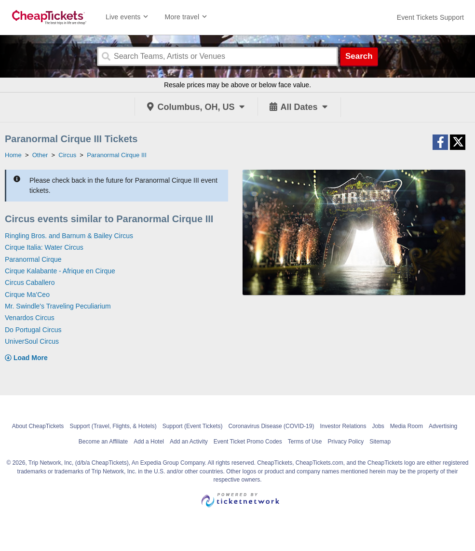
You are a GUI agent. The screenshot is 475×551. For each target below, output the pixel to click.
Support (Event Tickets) (193, 426)
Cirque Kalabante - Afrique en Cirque (60, 271)
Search (359, 56)
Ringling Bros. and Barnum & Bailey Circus (69, 236)
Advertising (443, 426)
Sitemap (380, 441)
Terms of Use (305, 441)
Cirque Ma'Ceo (27, 294)
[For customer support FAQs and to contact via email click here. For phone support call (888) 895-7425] (430, 17)
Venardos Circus (29, 318)
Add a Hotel (149, 441)
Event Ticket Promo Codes (248, 441)
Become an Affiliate (103, 441)
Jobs (378, 426)
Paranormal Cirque (33, 259)
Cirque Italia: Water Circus (44, 247)
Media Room (406, 426)
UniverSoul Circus (32, 341)
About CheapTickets (38, 426)
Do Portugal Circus (33, 330)
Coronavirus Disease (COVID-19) (271, 426)
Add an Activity (189, 441)
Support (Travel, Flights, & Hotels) (112, 426)
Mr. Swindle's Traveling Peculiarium (58, 306)
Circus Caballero (29, 282)
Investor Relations (343, 426)
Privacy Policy (345, 441)
